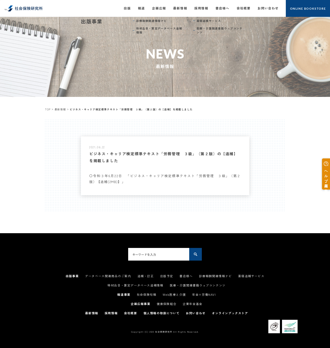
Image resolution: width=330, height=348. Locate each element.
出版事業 (72, 276)
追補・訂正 (145, 276)
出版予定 (166, 276)
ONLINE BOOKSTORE (308, 8)
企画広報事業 (140, 304)
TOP (48, 109)
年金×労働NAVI (204, 294)
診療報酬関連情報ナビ (215, 276)
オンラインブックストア (230, 313)
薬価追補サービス (251, 276)
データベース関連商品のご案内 (108, 276)
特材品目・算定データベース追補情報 (135, 285)
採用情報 (201, 8)
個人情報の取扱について (162, 313)
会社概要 (243, 8)
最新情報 (180, 8)
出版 (127, 8)
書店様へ (222, 8)
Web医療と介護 (174, 294)
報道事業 (123, 294)
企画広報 (159, 8)
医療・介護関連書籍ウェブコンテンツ (198, 285)
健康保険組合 (167, 304)
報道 (141, 8)
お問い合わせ (268, 8)
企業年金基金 (192, 304)
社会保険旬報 (147, 294)
